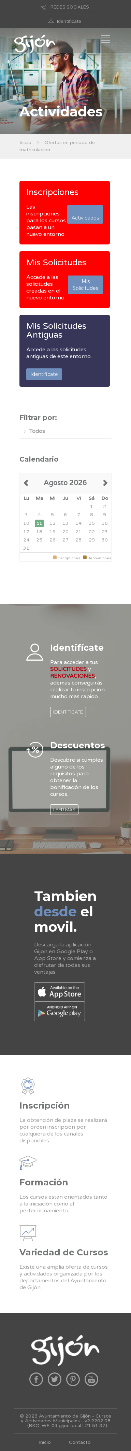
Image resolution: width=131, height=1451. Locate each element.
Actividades (85, 214)
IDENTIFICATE (68, 712)
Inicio (25, 142)
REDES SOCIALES (69, 7)
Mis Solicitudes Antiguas (56, 330)
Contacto (80, 1442)
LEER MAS (64, 809)
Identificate (69, 21)
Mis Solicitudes (56, 262)
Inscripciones (52, 192)
